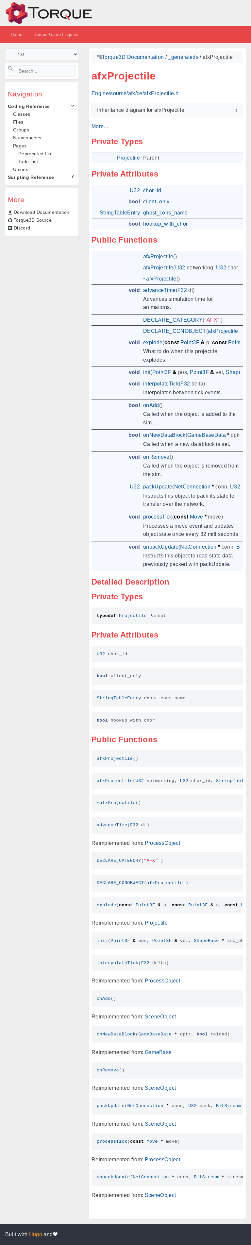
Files (18, 122)
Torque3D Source (33, 220)
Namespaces (27, 137)
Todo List (28, 161)
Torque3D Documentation (133, 57)
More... (100, 126)
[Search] (42, 71)
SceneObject (160, 1016)
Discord (22, 227)
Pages (20, 145)
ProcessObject (162, 843)
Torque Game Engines (56, 34)
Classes (21, 114)
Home (16, 34)
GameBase (158, 1052)
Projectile (156, 923)
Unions (20, 169)
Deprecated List (35, 153)
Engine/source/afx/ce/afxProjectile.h (135, 93)
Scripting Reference (31, 177)
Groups (21, 129)
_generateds (183, 57)
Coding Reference (29, 106)
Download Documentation (41, 212)
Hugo (35, 1234)
